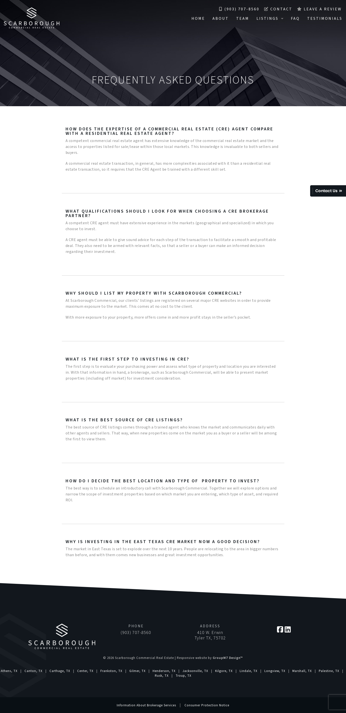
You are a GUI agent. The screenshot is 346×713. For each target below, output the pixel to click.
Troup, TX (183, 675)
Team (242, 18)
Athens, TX (9, 671)
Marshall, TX (302, 671)
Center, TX (85, 671)
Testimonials (324, 18)
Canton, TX (33, 671)
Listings (267, 18)
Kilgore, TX (224, 671)
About (220, 18)
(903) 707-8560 (239, 9)
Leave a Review (319, 9)
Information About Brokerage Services (146, 705)
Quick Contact (328, 191)
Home (198, 18)
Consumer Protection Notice (207, 705)
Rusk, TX (162, 675)
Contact (278, 9)
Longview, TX (274, 671)
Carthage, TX (59, 671)
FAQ (295, 18)
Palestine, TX (329, 671)
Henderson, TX (164, 671)
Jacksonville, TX (195, 671)
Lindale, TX (248, 671)
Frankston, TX (111, 671)
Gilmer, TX (137, 671)
